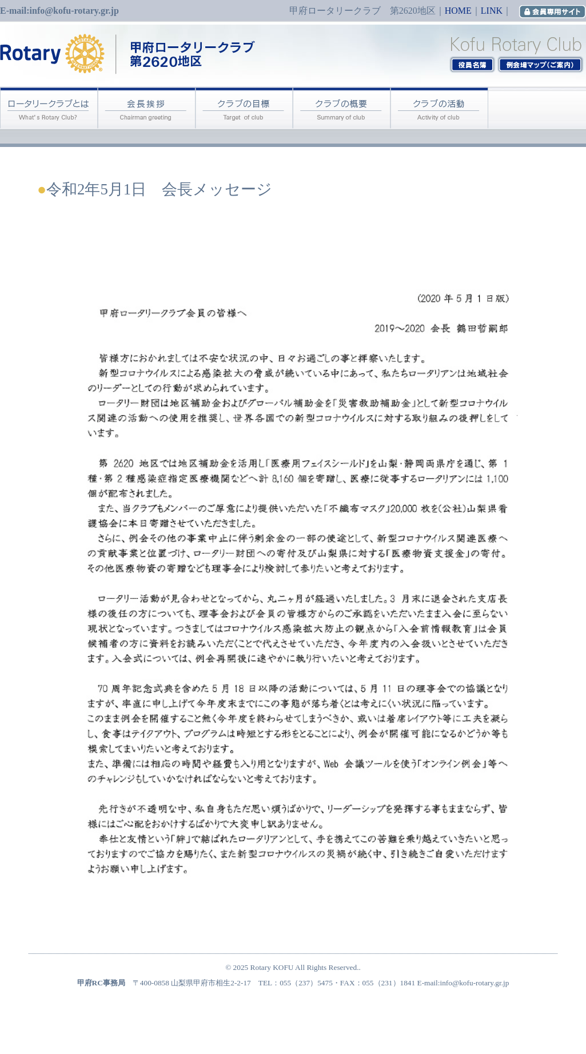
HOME (458, 10)
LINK (492, 10)
